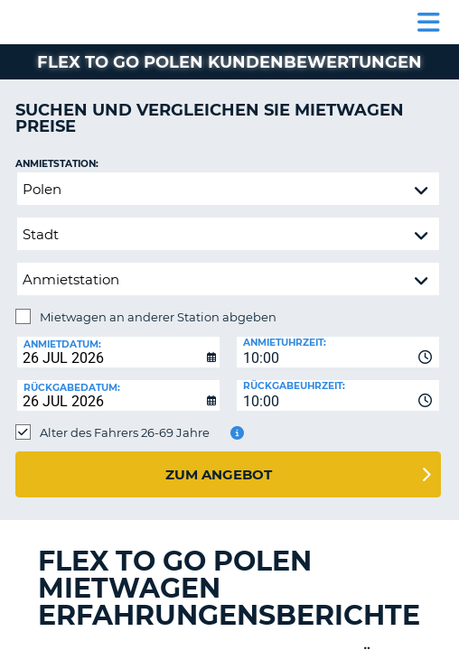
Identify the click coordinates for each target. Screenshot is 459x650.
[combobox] (338, 352)
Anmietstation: (56, 164)
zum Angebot (218, 474)
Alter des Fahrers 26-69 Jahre (125, 432)
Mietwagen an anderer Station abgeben (158, 317)
